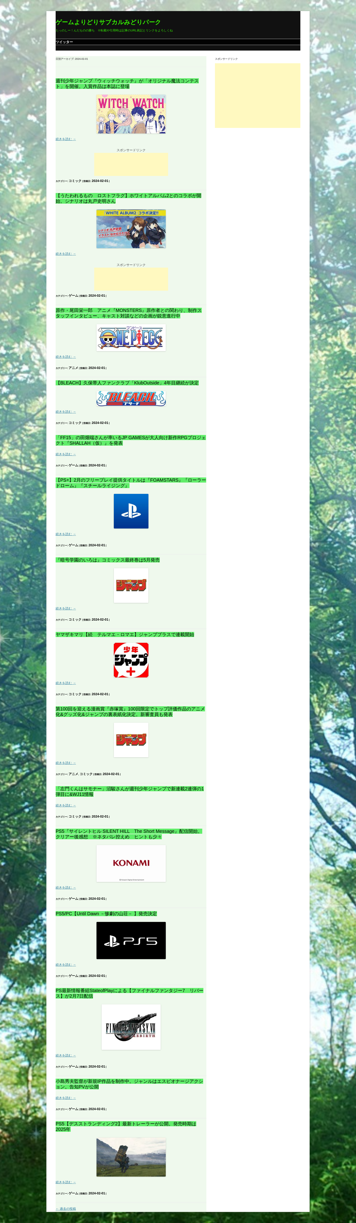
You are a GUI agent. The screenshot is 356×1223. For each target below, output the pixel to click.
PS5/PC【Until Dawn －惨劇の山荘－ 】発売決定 (106, 913)
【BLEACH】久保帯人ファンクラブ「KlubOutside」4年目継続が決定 (127, 382)
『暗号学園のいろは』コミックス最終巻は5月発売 (108, 559)
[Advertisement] (131, 164)
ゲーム (73, 295)
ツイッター (64, 42)
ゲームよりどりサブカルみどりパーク (108, 22)
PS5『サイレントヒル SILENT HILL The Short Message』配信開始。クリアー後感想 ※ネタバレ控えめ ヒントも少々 (129, 834)
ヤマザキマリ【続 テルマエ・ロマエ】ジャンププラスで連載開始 (125, 634)
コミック (75, 181)
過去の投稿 (66, 1209)
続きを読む (66, 139)
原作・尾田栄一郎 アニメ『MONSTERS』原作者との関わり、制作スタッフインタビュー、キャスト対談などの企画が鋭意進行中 (129, 313)
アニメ (73, 368)
